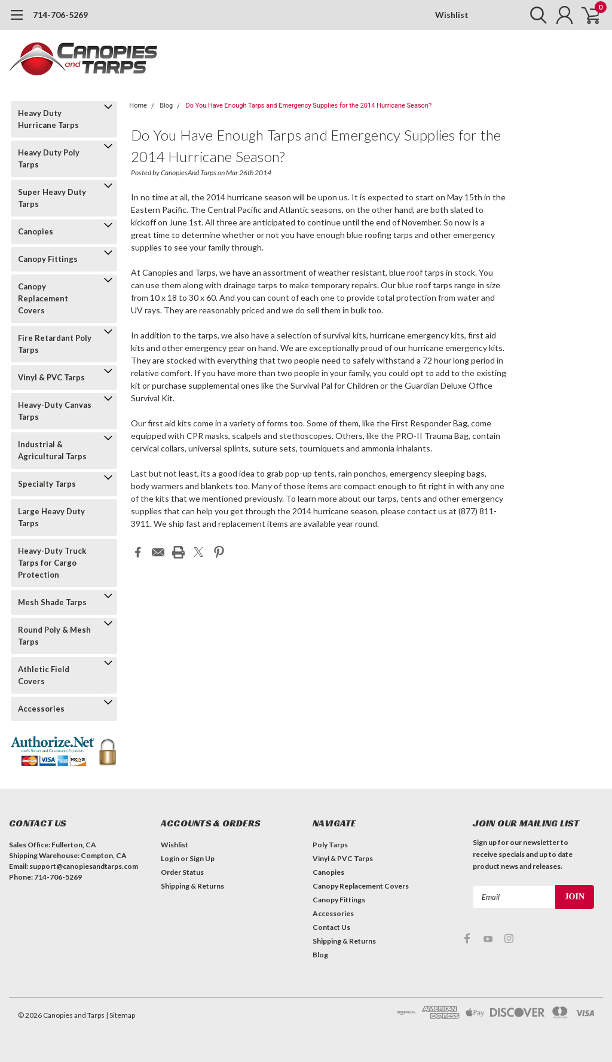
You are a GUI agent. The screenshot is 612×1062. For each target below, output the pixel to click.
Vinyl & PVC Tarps (51, 377)
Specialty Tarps (47, 484)
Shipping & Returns (192, 885)
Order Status (182, 872)
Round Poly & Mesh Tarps (54, 635)
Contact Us (331, 927)
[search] (532, 15)
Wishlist (452, 15)
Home (138, 105)
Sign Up (202, 858)
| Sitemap (120, 1015)
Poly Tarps (330, 844)
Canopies (35, 231)
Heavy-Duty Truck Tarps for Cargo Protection (52, 562)
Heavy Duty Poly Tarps (48, 158)
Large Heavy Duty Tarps (51, 517)
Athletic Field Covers (43, 675)
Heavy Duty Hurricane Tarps (48, 119)
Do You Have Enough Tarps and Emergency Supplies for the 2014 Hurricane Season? (308, 105)
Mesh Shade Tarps (52, 602)
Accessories (41, 708)
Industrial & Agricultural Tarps (52, 450)
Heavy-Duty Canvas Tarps (54, 411)
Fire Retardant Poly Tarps (54, 344)
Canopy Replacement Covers (43, 298)
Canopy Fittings (48, 259)
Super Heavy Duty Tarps (52, 198)
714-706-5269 (60, 15)
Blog (166, 105)
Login (170, 858)
